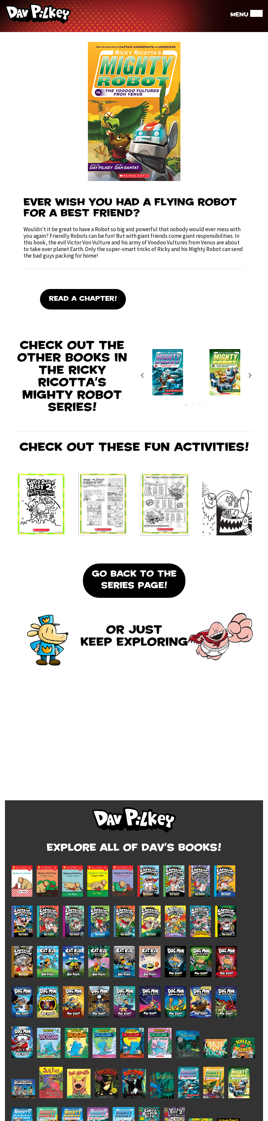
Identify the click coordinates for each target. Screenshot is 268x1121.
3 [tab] (199, 405)
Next (250, 375)
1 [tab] (186, 405)
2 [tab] (192, 405)
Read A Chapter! (83, 299)
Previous (142, 375)
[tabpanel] (167, 375)
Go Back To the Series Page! (134, 580)
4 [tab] (206, 405)
